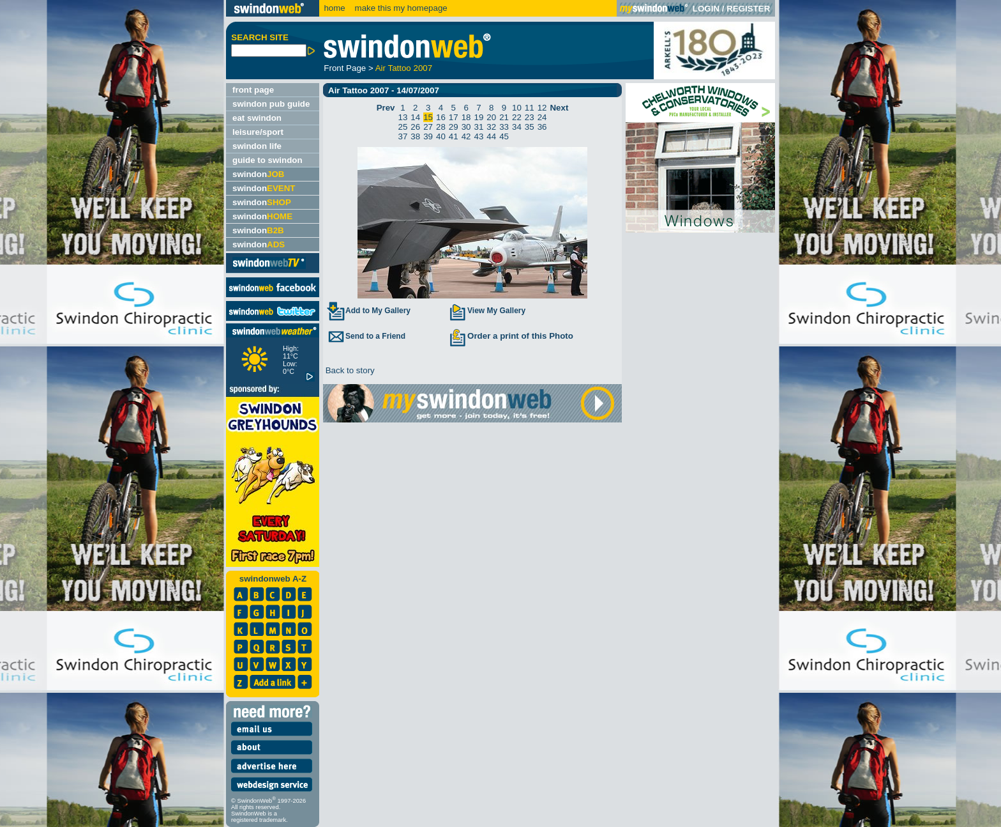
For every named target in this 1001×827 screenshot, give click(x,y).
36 (542, 127)
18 (466, 117)
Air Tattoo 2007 (403, 68)
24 (542, 117)
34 (517, 127)
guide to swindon (267, 160)
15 (428, 117)
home (334, 8)
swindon (258, 174)
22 (517, 117)
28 (441, 127)
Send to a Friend (365, 336)
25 (403, 127)
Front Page (345, 68)
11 (529, 107)
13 (403, 117)
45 (504, 136)
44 (491, 136)
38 (415, 136)
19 (479, 117)
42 (466, 136)
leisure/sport (257, 132)
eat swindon (257, 118)
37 (403, 136)
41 (453, 136)
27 (428, 127)
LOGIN (706, 8)
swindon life (257, 146)
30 (466, 127)
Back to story (349, 370)
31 (479, 127)
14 (415, 117)
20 (491, 117)
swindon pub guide (271, 104)
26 (415, 127)
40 (441, 136)
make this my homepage (400, 8)
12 (542, 107)
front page (253, 90)
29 (453, 127)
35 (529, 127)
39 (428, 136)
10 (517, 107)
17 (453, 117)
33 (504, 127)
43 (479, 136)
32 (491, 127)
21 (504, 117)
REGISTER (748, 8)
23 (529, 117)
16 (441, 117)
